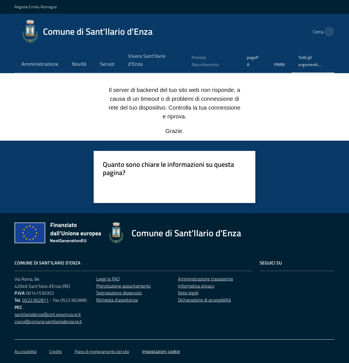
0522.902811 (35, 300)
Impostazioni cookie (161, 351)
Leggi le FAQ (108, 278)
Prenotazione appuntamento (123, 285)
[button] (327, 31)
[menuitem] (40, 64)
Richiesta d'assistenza (117, 299)
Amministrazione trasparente (205, 278)
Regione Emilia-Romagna (36, 7)
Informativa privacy (196, 285)
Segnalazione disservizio (119, 292)
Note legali (188, 292)
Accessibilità (25, 351)
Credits (55, 351)
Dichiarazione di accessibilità (204, 299)
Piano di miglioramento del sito (102, 351)
